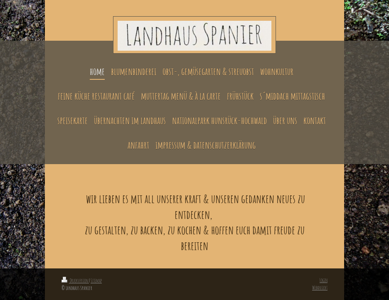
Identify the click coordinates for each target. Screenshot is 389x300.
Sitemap (96, 280)
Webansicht (319, 287)
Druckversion (75, 280)
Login (323, 280)
